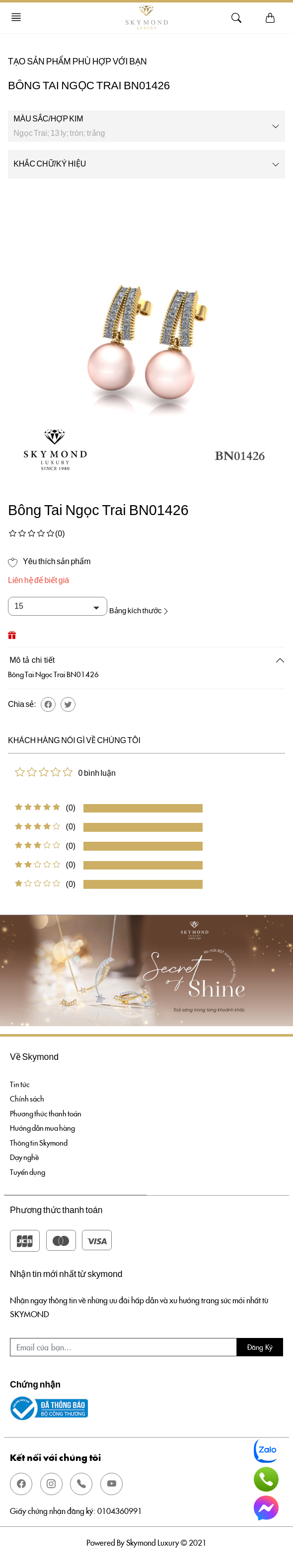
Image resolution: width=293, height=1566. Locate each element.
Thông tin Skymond (40, 1142)
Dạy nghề (25, 1157)
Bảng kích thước (146, 606)
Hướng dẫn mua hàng (45, 1126)
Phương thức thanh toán (47, 1110)
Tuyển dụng (29, 1173)
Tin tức (20, 1079)
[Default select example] (57, 606)
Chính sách (27, 1095)
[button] (48, 700)
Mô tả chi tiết (32, 656)
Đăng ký (260, 1349)
